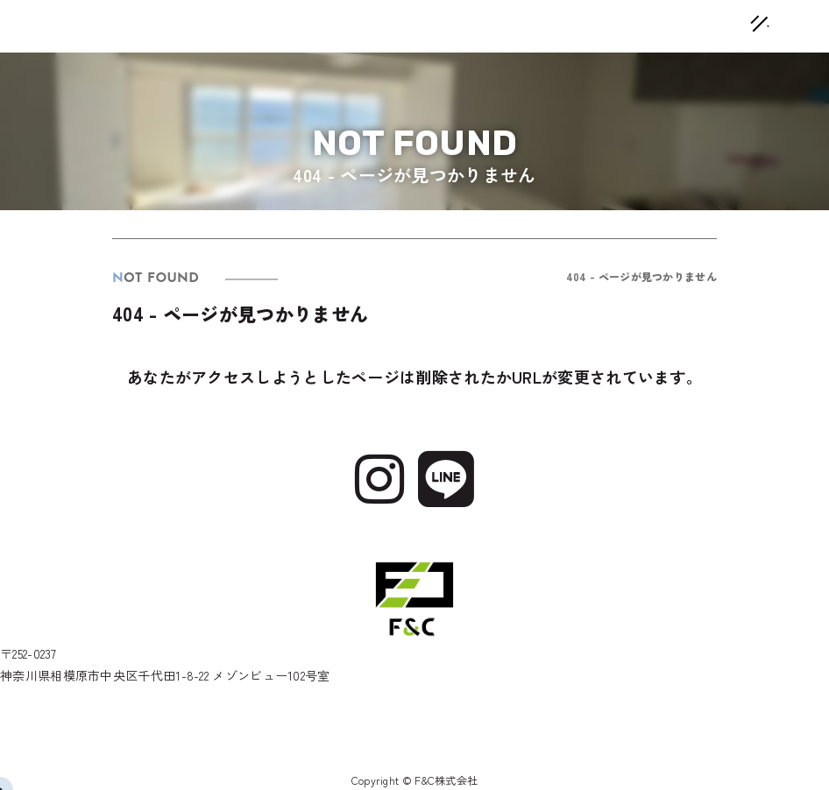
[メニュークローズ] (739, 26)
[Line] (446, 475)
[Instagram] (379, 475)
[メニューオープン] (734, 21)
